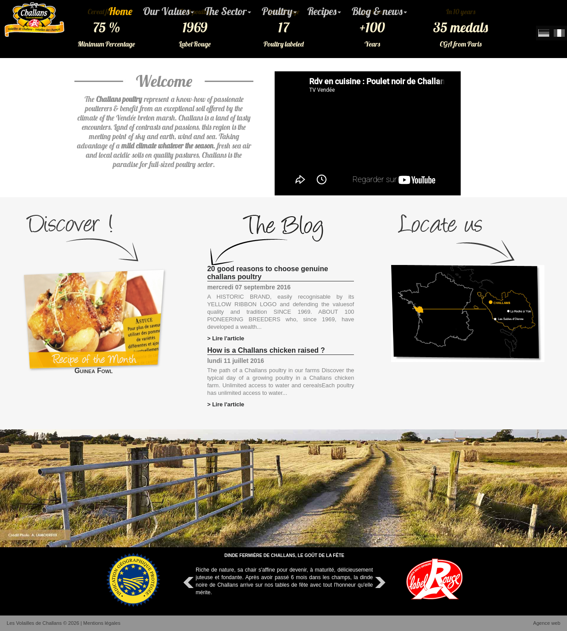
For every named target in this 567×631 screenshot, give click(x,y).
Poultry (279, 11)
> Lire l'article (226, 338)
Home (120, 11)
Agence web (546, 623)
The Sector (228, 11)
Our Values (168, 11)
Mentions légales (101, 623)
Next (379, 583)
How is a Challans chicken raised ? (266, 350)
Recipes (324, 11)
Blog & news (379, 11)
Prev (190, 583)
